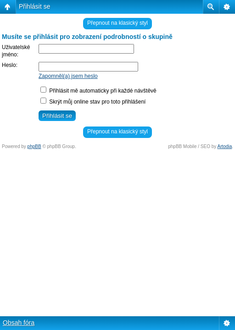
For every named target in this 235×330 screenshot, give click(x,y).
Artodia (225, 146)
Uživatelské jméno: (16, 51)
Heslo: (9, 65)
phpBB (34, 146)
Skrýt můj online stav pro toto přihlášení (92, 102)
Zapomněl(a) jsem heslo (68, 76)
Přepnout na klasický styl (117, 23)
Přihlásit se (34, 6)
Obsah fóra (18, 322)
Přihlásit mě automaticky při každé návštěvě (98, 91)
